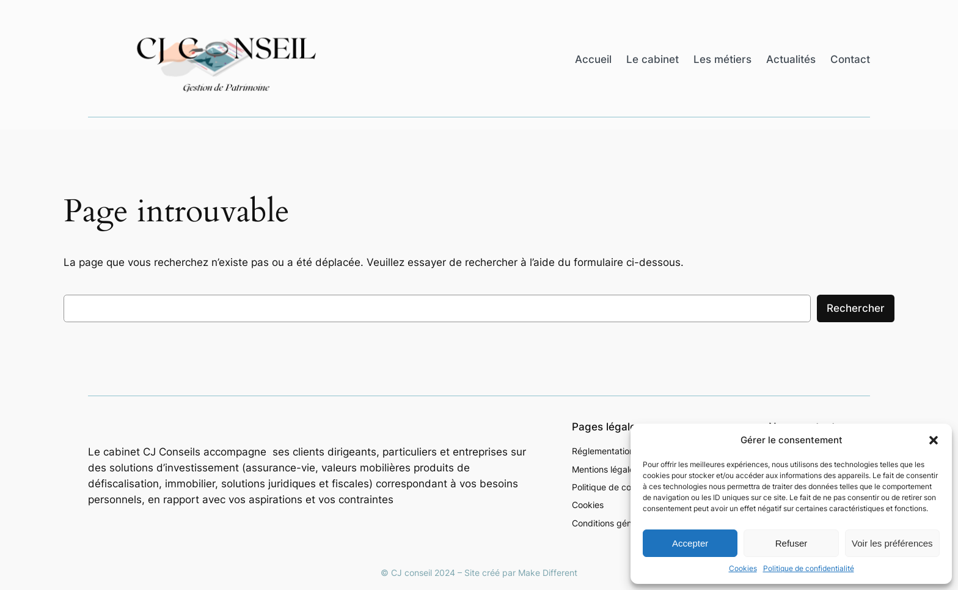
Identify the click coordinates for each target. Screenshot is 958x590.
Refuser (791, 543)
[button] (933, 440)
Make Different (547, 572)
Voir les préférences (892, 543)
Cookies (743, 568)
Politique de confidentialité (808, 568)
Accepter (690, 543)
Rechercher (856, 308)
